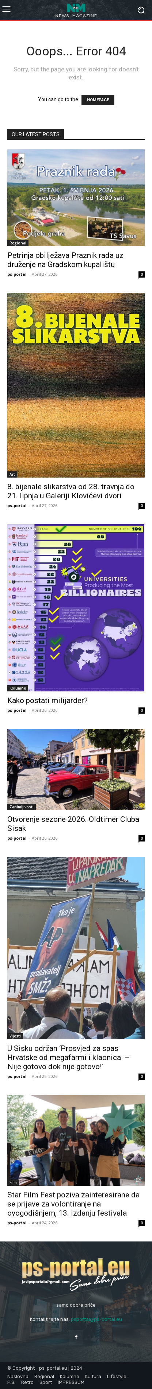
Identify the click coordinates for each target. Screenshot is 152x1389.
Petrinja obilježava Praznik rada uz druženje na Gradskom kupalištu (65, 260)
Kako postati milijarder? (47, 700)
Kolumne (18, 688)
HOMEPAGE (98, 100)
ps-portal (17, 274)
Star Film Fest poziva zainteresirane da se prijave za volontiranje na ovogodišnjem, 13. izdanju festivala (73, 1203)
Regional (18, 243)
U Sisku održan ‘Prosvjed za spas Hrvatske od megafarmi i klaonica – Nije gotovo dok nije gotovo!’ (68, 1057)
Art (12, 474)
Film (13, 1182)
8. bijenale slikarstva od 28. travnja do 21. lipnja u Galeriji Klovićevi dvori (70, 491)
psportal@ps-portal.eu (96, 1319)
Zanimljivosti (22, 806)
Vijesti (15, 1036)
